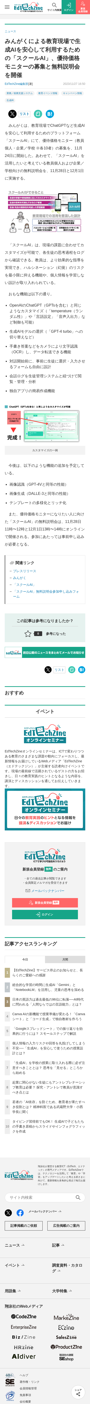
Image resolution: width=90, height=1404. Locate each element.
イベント (15, 1265)
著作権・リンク (30, 1381)
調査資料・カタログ (67, 1268)
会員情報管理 (28, 1388)
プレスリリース (24, 571)
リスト (24, 114)
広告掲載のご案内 (66, 1225)
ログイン (44, 914)
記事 (58, 1245)
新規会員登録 (44, 902)
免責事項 (25, 1395)
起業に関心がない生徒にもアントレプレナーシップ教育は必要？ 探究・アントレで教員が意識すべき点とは (48, 1087)
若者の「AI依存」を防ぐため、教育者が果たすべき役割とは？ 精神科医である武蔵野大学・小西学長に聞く (48, 1107)
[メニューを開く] (7, 7)
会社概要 (25, 1401)
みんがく (19, 578)
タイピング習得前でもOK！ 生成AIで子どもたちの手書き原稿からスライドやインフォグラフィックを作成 (48, 1126)
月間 (65, 959)
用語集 (13, 1291)
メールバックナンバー (45, 891)
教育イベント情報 (47, 93)
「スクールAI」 (24, 585)
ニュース (15, 1245)
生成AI (10, 100)
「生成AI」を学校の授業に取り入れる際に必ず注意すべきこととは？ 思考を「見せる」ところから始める (48, 1068)
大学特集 (62, 1291)
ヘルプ (24, 1375)
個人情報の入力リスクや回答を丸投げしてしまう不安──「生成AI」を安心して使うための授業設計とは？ (48, 1048)
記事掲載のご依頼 (23, 1225)
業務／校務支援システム (20, 93)
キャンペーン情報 (72, 93)
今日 (25, 959)
